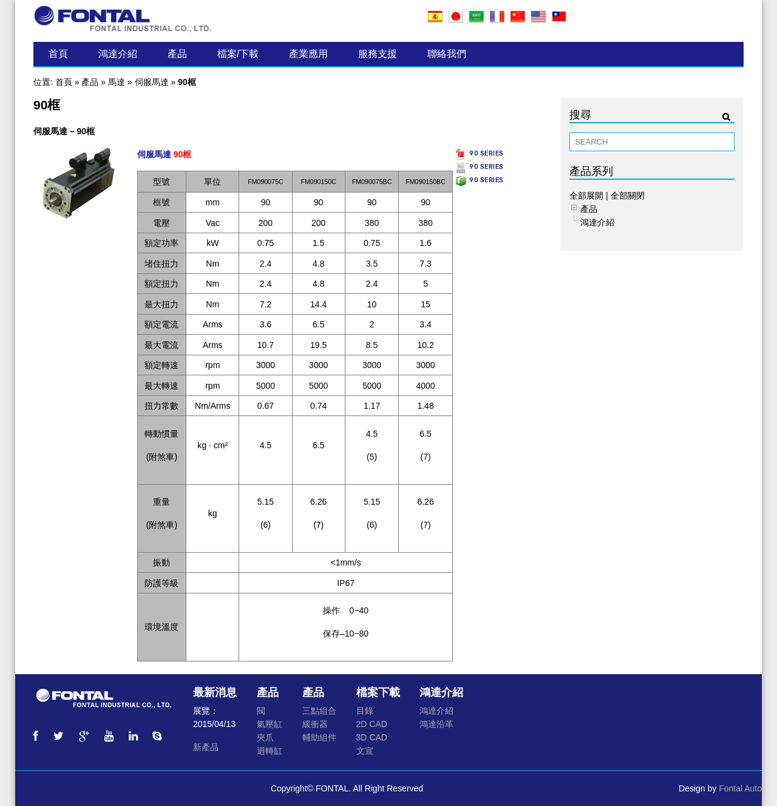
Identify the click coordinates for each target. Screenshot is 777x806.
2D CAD (371, 724)
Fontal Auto (740, 788)
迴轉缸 (269, 751)
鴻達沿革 (436, 724)
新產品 (206, 747)
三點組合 (319, 710)
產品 (177, 54)
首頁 (58, 54)
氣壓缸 (269, 724)
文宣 (364, 751)
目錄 (364, 710)
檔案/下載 (238, 54)
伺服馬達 (152, 82)
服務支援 (377, 54)
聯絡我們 (446, 54)
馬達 (116, 82)
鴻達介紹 (117, 54)
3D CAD (371, 737)
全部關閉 (628, 195)
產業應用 (308, 54)
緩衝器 (315, 724)
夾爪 (265, 737)
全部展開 (586, 195)
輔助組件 (319, 737)
